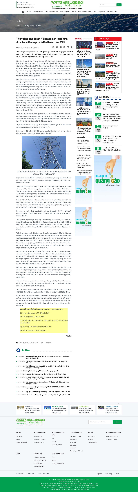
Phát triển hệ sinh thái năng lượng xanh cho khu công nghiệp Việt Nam (111, 106)
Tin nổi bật (78, 39)
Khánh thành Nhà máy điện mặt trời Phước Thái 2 (112, 149)
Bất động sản (73, 439)
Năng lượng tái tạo (39, 442)
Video (94, 11)
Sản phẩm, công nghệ (112, 406)
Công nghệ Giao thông (58, 463)
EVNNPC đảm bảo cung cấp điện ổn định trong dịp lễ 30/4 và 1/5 (46, 374)
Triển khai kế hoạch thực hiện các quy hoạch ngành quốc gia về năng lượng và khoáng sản (47, 357)
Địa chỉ (99, 474)
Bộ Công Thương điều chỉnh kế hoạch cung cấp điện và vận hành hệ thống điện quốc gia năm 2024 (47, 378)
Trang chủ (20, 26)
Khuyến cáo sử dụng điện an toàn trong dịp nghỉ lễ (42, 371)
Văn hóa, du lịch (92, 442)
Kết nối (74, 11)
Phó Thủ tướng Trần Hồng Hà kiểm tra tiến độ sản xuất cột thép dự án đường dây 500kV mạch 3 (47, 367)
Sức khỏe (90, 439)
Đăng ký (117, 422)
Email (117, 474)
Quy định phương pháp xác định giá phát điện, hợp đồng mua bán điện (48, 391)
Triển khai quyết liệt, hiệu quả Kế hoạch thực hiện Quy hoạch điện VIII (48, 395)
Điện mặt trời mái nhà (40, 460)
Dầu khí (54, 441)
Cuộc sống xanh (65, 11)
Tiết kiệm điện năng (39, 457)
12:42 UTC (32, 4)
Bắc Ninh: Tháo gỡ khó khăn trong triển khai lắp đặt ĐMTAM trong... (86, 411)
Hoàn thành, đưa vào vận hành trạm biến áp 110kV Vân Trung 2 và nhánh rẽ (46, 362)
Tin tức (28, 11)
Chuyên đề (101, 11)
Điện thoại (108, 474)
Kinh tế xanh (91, 436)
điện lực (48, 343)
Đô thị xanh (73, 442)
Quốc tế (18, 439)
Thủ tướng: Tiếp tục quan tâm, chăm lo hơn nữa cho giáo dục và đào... (32, 411)
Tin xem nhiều (80, 137)
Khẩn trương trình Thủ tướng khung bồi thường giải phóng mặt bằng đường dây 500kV (47, 383)
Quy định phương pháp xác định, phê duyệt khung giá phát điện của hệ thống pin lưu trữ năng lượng (112, 117)
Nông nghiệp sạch (39, 466)
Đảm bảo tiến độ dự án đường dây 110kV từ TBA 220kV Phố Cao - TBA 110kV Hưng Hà (48, 387)
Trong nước (29, 406)
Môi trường (73, 445)
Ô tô (53, 457)
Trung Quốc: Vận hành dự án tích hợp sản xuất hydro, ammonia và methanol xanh (112, 139)
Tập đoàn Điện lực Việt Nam (29, 343)
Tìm (119, 5)
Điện (53, 439)
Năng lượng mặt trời (39, 439)
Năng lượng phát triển (51, 11)
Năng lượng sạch (38, 11)
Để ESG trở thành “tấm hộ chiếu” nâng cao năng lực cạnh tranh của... (59, 411)
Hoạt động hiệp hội (21, 442)
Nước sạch (73, 448)
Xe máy (54, 460)
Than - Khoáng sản (57, 444)
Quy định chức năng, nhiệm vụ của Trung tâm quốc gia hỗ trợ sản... (112, 411)
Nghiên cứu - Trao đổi (112, 439)
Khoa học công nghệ (84, 11)
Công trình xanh (38, 463)
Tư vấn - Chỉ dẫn (83, 406)
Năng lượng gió (38, 436)
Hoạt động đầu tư (57, 406)
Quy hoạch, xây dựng (76, 436)
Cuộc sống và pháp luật (76, 451)
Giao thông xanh (112, 11)
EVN (42, 343)
